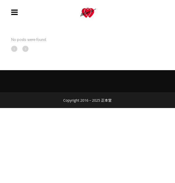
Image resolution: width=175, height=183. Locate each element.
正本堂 (106, 100)
